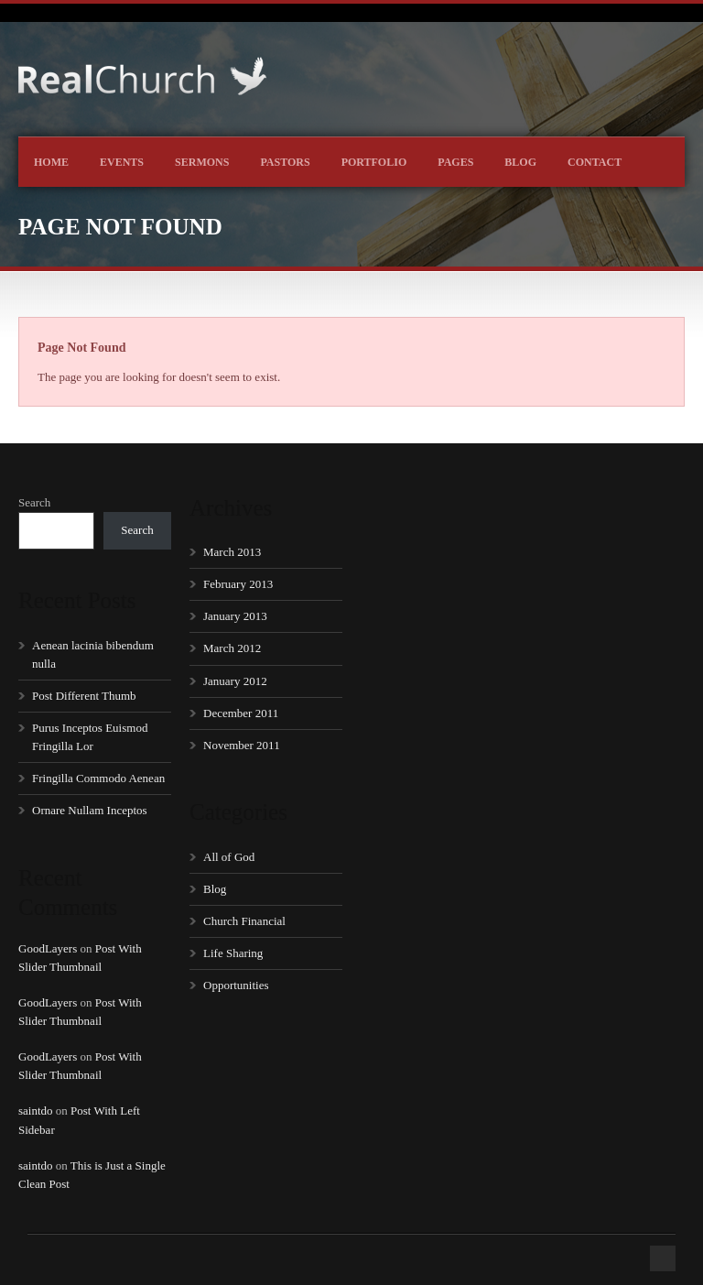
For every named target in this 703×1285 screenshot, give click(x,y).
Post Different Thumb (84, 695)
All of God (228, 857)
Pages (455, 162)
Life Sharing (233, 953)
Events (122, 162)
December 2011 (240, 713)
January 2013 (235, 616)
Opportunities (236, 985)
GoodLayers (47, 948)
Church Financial (244, 921)
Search (34, 502)
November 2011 (241, 745)
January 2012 (235, 681)
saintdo (35, 1110)
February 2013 (238, 584)
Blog (520, 162)
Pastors (284, 162)
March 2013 (232, 552)
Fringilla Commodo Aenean (98, 778)
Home (51, 162)
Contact (595, 162)
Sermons (202, 162)
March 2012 (232, 648)
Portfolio (374, 162)
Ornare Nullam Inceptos (89, 810)
